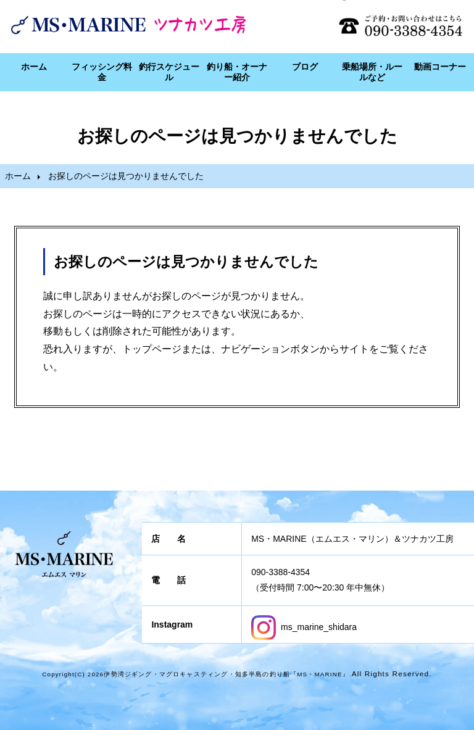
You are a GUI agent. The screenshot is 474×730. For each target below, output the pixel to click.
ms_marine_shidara (304, 627)
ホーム (34, 67)
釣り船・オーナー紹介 (237, 72)
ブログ (305, 67)
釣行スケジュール (169, 72)
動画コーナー (440, 67)
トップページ (151, 349)
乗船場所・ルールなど (372, 72)
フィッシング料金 (102, 72)
